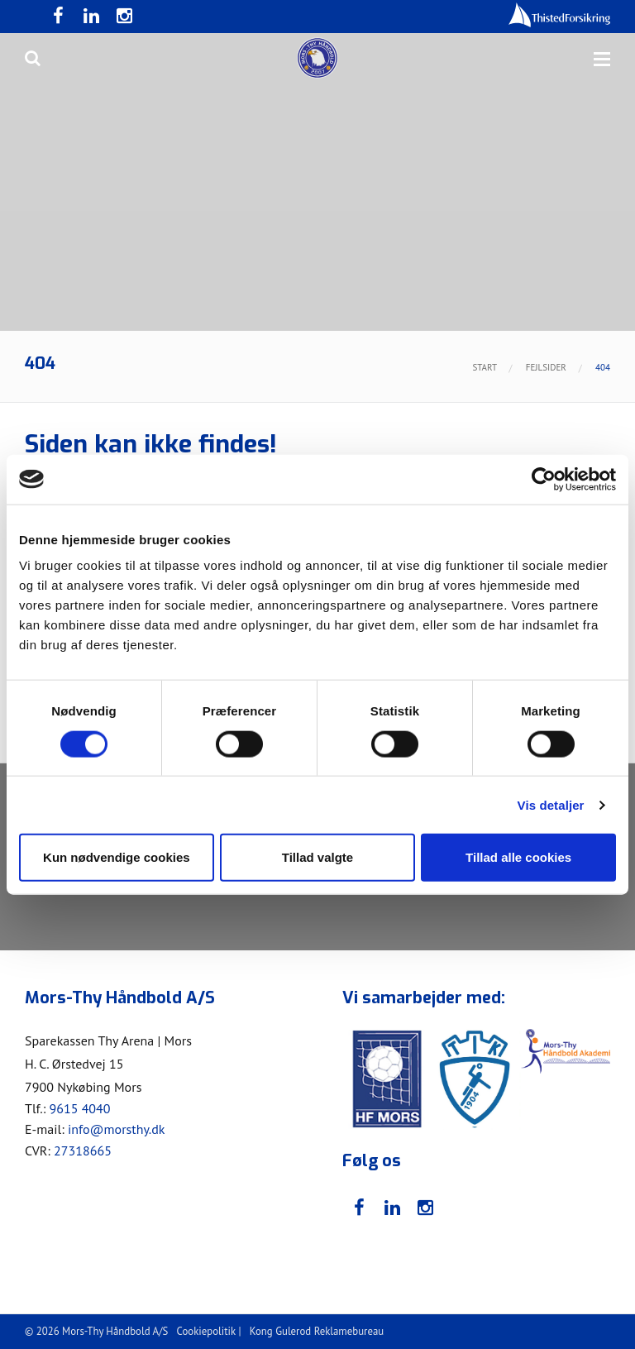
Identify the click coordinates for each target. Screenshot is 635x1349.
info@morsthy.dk (116, 1129)
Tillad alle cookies (518, 857)
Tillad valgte (317, 857)
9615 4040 (79, 1108)
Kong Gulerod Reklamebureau (317, 1331)
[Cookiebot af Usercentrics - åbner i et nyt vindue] (543, 478)
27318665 (83, 1150)
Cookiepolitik (206, 1331)
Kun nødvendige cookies (116, 857)
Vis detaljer (551, 804)
